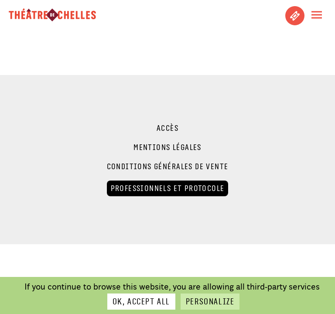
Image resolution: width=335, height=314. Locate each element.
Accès (167, 128)
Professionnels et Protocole (168, 188)
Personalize (210, 302)
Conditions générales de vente (168, 166)
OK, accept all (141, 302)
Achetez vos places (294, 15)
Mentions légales (167, 147)
